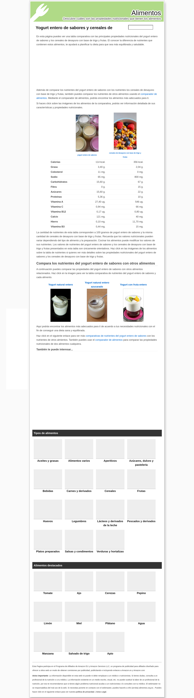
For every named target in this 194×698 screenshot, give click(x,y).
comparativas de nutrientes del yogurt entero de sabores (116, 335)
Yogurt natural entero (60, 284)
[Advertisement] (97, 66)
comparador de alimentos (109, 340)
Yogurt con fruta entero (133, 284)
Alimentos (146, 13)
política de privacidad (85, 692)
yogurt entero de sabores (87, 155)
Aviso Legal (101, 692)
